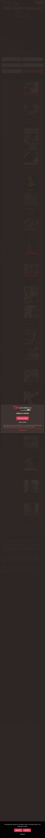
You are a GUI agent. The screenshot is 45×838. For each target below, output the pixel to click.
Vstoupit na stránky (22, 418)
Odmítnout (22, 834)
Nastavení (18, 830)
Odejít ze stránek (22, 422)
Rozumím (27, 830)
